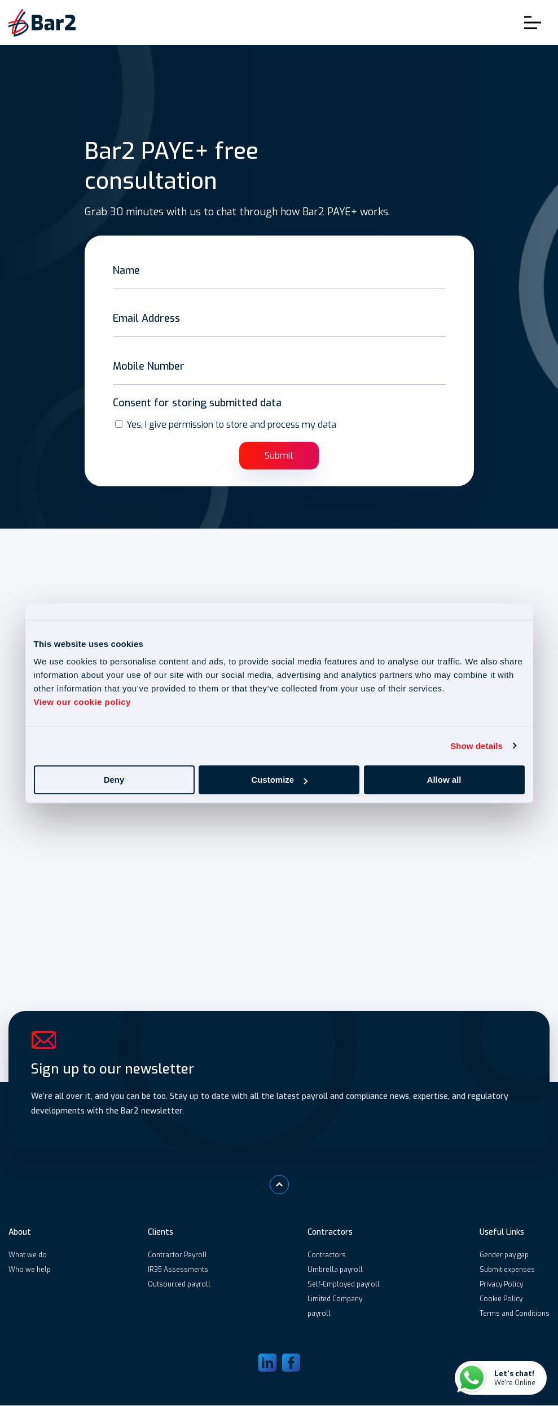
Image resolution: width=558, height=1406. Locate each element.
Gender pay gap (504, 1255)
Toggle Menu (532, 23)
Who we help (29, 1270)
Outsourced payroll (179, 1284)
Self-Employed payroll (343, 1284)
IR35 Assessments (178, 1270)
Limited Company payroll (334, 1307)
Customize (279, 779)
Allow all (444, 779)
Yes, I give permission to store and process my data (231, 425)
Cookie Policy (501, 1299)
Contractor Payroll (177, 1255)
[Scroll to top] (279, 1185)
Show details (476, 746)
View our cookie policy (82, 702)
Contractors (326, 1255)
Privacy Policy (501, 1284)
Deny (114, 779)
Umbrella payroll (335, 1270)
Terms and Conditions (515, 1314)
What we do (27, 1255)
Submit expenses (507, 1270)
